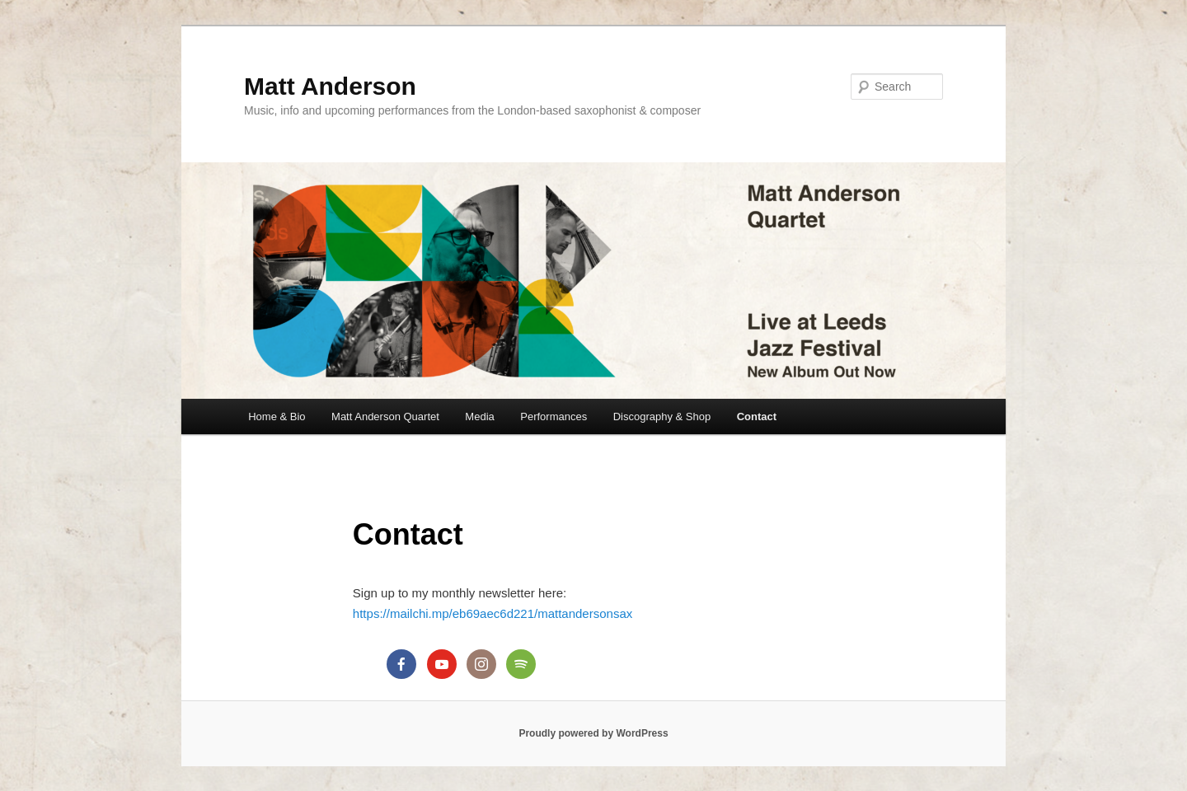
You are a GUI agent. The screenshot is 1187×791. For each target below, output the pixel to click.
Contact (756, 416)
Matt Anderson (330, 86)
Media (479, 416)
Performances (553, 416)
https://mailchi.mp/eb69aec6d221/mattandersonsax (492, 613)
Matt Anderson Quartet (385, 416)
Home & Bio (276, 416)
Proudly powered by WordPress (593, 733)
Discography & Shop (662, 416)
